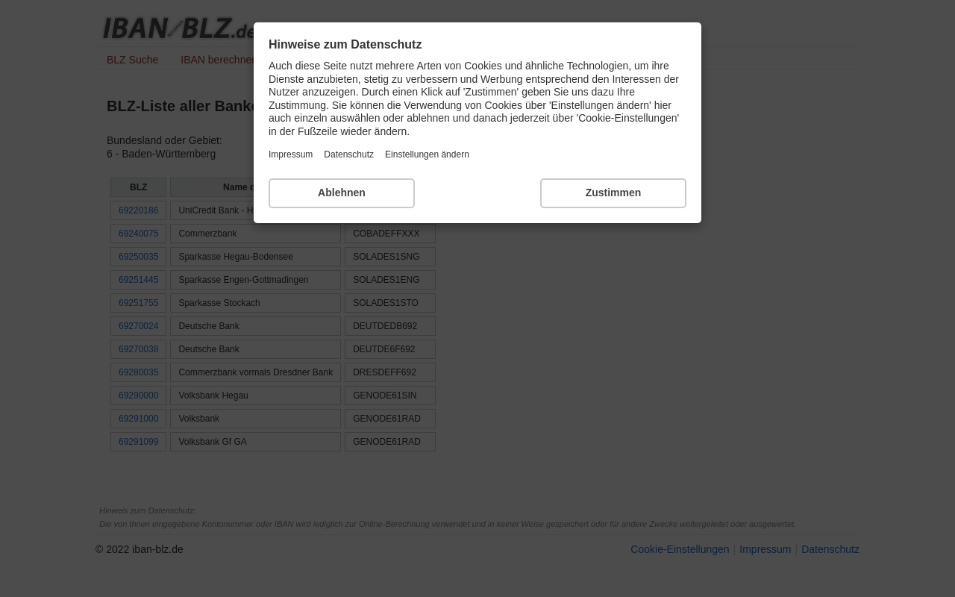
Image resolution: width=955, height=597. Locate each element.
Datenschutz (349, 154)
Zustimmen (614, 193)
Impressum (291, 154)
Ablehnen (342, 193)
